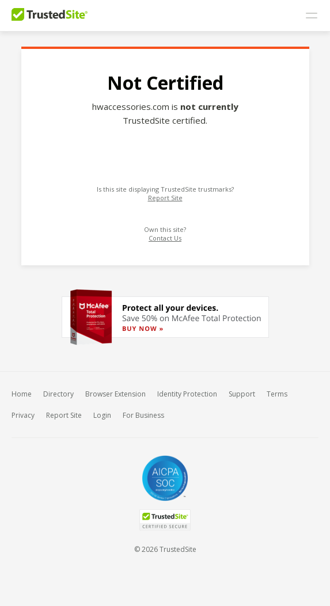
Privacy (23, 415)
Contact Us (165, 238)
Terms (277, 394)
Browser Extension (115, 394)
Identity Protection (187, 394)
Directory (58, 394)
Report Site (165, 197)
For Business (143, 415)
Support (242, 394)
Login (102, 415)
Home (22, 394)
